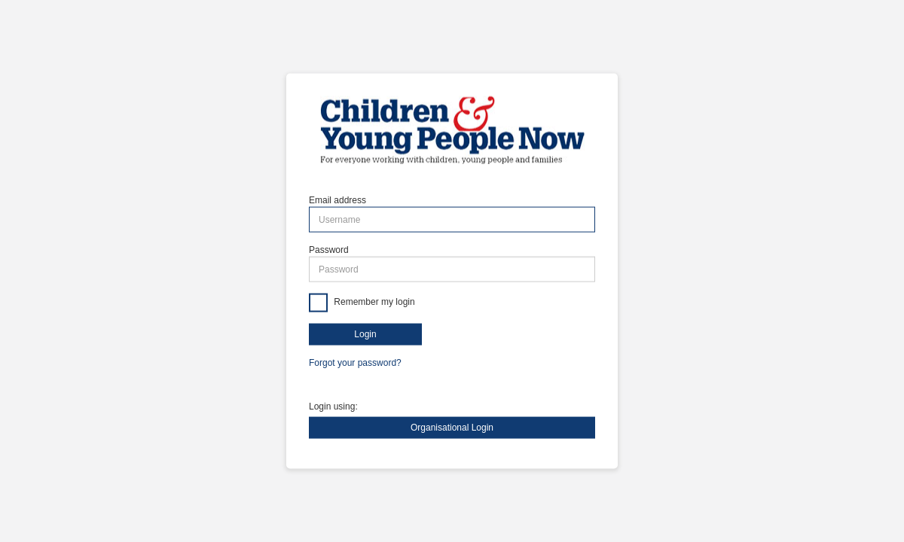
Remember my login (373, 302)
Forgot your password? (355, 363)
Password (329, 250)
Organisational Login (452, 427)
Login (365, 334)
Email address (337, 200)
